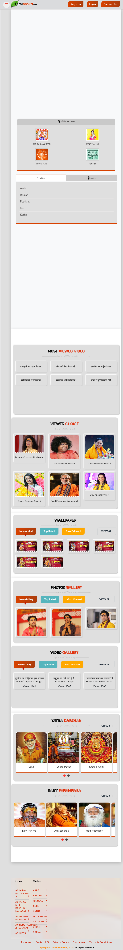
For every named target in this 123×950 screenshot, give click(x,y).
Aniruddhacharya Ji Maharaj (26, 926)
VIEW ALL (107, 531)
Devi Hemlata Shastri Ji (100, 464)
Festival (29, 202)
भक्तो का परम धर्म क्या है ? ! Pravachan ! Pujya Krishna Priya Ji (100, 679)
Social (43, 931)
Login (92, 4)
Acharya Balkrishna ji (26, 892)
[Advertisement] (44, 277)
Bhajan (29, 196)
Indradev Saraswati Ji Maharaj (33, 458)
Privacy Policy (62, 941)
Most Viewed (78, 531)
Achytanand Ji (66, 829)
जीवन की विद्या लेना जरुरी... (68, 367)
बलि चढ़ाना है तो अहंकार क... (35, 381)
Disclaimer (80, 941)
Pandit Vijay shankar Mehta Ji (66, 503)
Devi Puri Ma (34, 829)
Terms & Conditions (102, 941)
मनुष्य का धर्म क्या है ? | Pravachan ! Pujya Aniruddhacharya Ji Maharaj (66, 679)
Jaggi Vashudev (99, 829)
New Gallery (31, 598)
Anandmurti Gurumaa (26, 917)
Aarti (28, 189)
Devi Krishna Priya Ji (99, 494)
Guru (28, 209)
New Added (30, 531)
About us (28, 941)
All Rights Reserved (86, 946)
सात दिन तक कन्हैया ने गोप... (101, 367)
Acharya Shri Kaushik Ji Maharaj (66, 465)
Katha (28, 215)
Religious (43, 921)
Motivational (43, 916)
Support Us (111, 4)
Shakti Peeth (68, 766)
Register (75, 4)
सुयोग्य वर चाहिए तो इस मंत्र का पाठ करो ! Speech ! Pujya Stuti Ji (33, 679)
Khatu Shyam (101, 766)
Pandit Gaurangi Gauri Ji (33, 502)
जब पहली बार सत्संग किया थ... (35, 367)
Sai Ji (35, 766)
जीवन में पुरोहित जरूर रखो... (101, 381)
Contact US (44, 941)
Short (43, 926)
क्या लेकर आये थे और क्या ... (68, 381)
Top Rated (54, 531)
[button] (66, 775)
